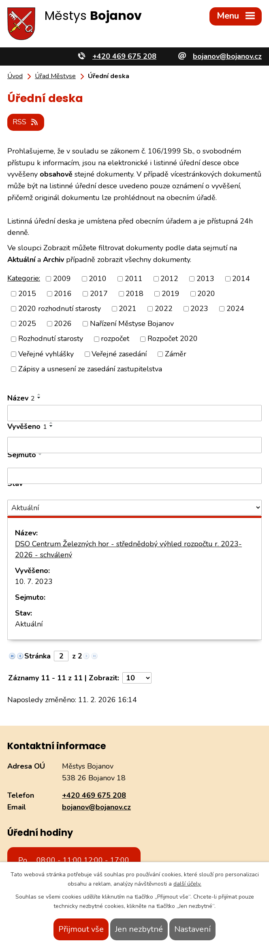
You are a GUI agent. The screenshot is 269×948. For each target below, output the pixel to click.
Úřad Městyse (55, 76)
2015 (27, 293)
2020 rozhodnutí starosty (59, 308)
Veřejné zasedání (119, 354)
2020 (206, 293)
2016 (63, 293)
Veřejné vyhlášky (46, 354)
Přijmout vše (81, 929)
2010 (98, 278)
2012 (169, 278)
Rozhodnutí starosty (50, 339)
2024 (235, 308)
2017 (99, 293)
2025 (27, 323)
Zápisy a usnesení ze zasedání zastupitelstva (90, 369)
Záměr (175, 354)
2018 (134, 293)
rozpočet (115, 339)
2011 (134, 278)
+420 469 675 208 (94, 795)
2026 (63, 323)
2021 (128, 308)
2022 (164, 308)
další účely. (187, 884)
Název (21, 398)
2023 (199, 308)
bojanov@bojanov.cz (96, 807)
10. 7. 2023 (34, 581)
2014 (241, 278)
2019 (170, 293)
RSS (26, 122)
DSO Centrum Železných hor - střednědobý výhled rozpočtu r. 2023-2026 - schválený (128, 549)
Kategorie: (23, 278)
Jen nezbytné (139, 929)
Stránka (37, 656)
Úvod (15, 76)
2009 (62, 278)
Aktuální (29, 624)
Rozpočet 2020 (172, 339)
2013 (205, 278)
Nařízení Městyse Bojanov (132, 323)
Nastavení (192, 929)
